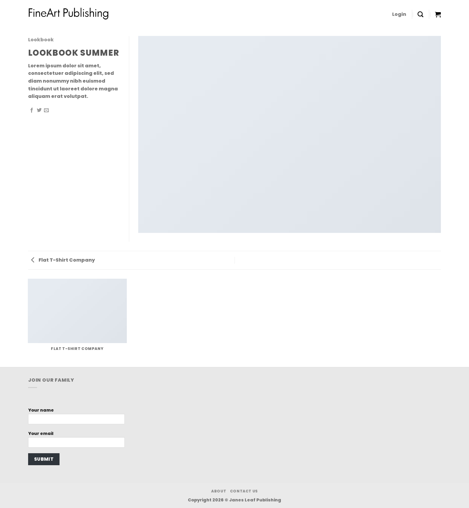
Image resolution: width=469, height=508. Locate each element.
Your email (76, 441)
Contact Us (244, 491)
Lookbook (41, 39)
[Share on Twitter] (39, 110)
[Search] (420, 14)
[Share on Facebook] (31, 110)
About (218, 491)
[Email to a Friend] (46, 110)
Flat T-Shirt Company (63, 260)
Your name (76, 417)
